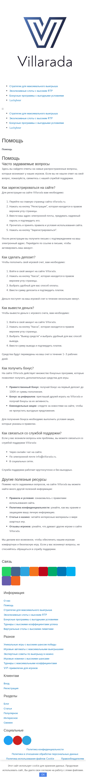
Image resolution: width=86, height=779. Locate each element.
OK (43, 774)
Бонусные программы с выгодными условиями (36, 95)
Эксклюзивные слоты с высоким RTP (31, 90)
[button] (43, 108)
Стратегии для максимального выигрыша (33, 86)
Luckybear (15, 100)
